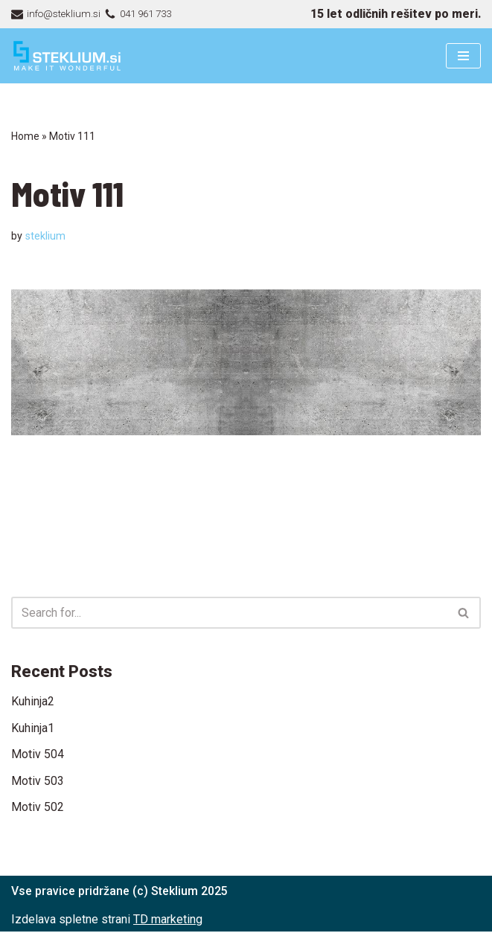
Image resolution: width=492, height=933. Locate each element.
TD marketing (167, 920)
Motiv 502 (37, 808)
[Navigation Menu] (463, 55)
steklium (45, 236)
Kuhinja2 (32, 702)
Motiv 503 (37, 781)
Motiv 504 (37, 755)
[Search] (229, 613)
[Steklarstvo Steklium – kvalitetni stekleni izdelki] (67, 56)
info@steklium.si (63, 13)
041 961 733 (149, 13)
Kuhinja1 (32, 728)
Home (25, 136)
